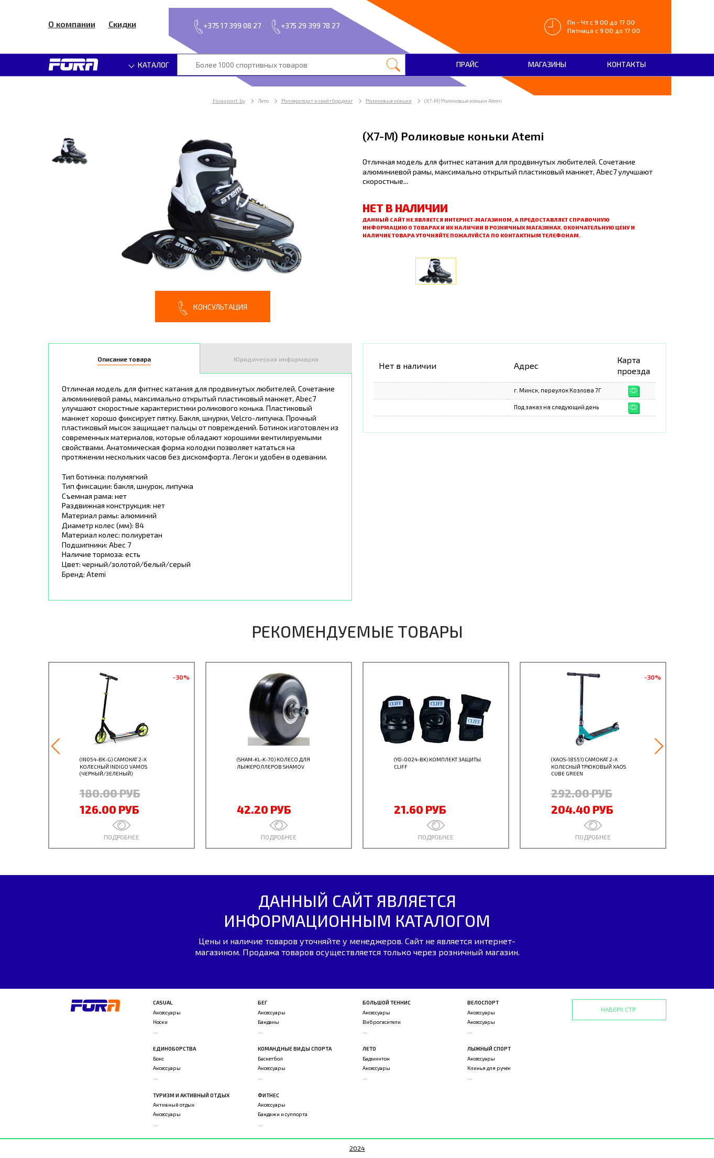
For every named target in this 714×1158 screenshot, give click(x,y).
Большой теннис (387, 1002)
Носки (160, 1022)
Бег (262, 1002)
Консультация (212, 308)
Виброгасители (382, 1022)
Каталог (149, 64)
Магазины (547, 64)
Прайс (467, 64)
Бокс (158, 1058)
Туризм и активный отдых (191, 1095)
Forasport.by (229, 100)
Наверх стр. (619, 1009)
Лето (369, 1048)
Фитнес (268, 1095)
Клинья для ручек (489, 1068)
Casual (162, 1002)
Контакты (626, 64)
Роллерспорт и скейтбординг (317, 100)
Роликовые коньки (389, 100)
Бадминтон (376, 1058)
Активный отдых (173, 1104)
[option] (200, 225)
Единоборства (174, 1048)
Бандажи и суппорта (282, 1114)
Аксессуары (167, 1012)
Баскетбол (270, 1058)
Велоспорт (483, 1002)
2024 (357, 1148)
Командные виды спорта (295, 1048)
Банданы (268, 1022)
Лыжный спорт (489, 1048)
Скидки (122, 24)
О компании (71, 24)
